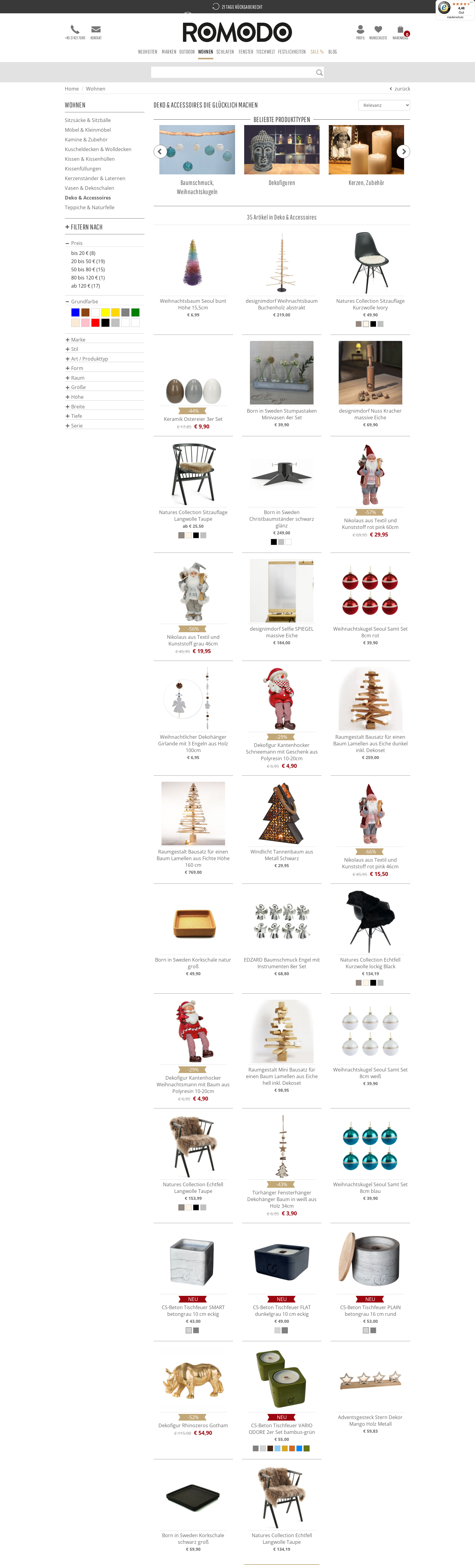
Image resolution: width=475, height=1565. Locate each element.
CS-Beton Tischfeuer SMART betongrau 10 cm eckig (193, 1310)
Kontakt (96, 32)
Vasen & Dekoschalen (89, 188)
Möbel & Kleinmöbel (88, 130)
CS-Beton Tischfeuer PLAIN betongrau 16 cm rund (370, 1310)
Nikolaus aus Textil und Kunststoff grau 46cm (193, 640)
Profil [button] (360, 32)
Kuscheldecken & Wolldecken (98, 149)
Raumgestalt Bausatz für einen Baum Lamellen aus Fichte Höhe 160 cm (193, 858)
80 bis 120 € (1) (88, 277)
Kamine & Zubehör (86, 139)
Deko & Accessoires (88, 197)
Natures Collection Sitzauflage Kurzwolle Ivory (370, 304)
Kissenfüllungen (83, 168)
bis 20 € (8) (83, 253)
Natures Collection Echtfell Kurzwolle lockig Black (370, 963)
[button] (400, 34)
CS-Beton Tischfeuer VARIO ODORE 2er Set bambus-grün (282, 1428)
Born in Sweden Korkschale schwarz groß (193, 1538)
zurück (402, 88)
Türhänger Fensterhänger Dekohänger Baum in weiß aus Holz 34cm (282, 1199)
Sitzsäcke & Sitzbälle (88, 120)
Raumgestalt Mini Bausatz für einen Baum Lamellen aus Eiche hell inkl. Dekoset (282, 1076)
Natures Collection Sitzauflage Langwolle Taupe (193, 515)
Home (72, 88)
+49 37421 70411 (75, 32)
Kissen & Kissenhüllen (90, 159)
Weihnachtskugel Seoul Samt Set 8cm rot (370, 632)
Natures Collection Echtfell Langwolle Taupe (193, 1187)
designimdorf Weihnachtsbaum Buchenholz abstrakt (282, 304)
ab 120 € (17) (85, 285)
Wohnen (95, 88)
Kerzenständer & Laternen (95, 178)
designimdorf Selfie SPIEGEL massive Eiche (282, 632)
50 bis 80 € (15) (88, 269)
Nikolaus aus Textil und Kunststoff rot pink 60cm (370, 523)
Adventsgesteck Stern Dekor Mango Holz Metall (370, 1420)
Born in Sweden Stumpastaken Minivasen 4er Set (282, 414)
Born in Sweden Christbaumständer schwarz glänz (281, 519)
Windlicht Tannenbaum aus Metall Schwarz (282, 855)
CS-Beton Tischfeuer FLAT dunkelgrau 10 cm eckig (282, 1310)
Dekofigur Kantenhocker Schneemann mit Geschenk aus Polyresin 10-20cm (282, 752)
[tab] (104, 243)
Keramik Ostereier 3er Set (193, 419)
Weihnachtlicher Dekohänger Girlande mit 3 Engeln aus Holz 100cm (193, 744)
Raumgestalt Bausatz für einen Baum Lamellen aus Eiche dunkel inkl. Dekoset (370, 744)
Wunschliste (378, 32)
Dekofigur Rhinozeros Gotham (193, 1425)
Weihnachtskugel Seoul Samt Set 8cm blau (370, 1187)
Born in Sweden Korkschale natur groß (193, 963)
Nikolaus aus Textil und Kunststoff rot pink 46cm (370, 863)
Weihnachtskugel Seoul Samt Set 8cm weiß (370, 1073)
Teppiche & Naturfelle (90, 207)
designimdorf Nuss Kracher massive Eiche (370, 414)
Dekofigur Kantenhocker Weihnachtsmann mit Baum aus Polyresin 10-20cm (193, 1085)
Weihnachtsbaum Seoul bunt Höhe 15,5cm (193, 304)
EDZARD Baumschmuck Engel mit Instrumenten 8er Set (282, 963)
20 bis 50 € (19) (88, 261)
